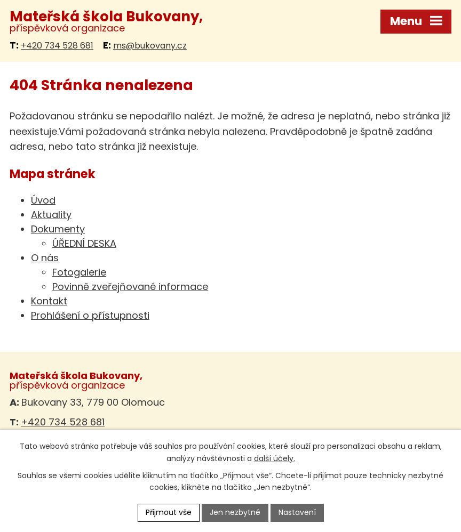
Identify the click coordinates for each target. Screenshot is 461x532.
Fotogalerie (79, 272)
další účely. (274, 458)
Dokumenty (58, 229)
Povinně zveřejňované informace (130, 286)
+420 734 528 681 (57, 45)
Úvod (43, 200)
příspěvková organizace (106, 21)
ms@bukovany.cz (150, 45)
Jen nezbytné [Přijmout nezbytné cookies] (235, 512)
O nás (45, 257)
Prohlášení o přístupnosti (90, 315)
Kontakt (49, 301)
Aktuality (51, 214)
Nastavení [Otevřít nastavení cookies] (297, 512)
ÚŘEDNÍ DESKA (84, 243)
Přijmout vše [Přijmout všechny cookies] (169, 512)
